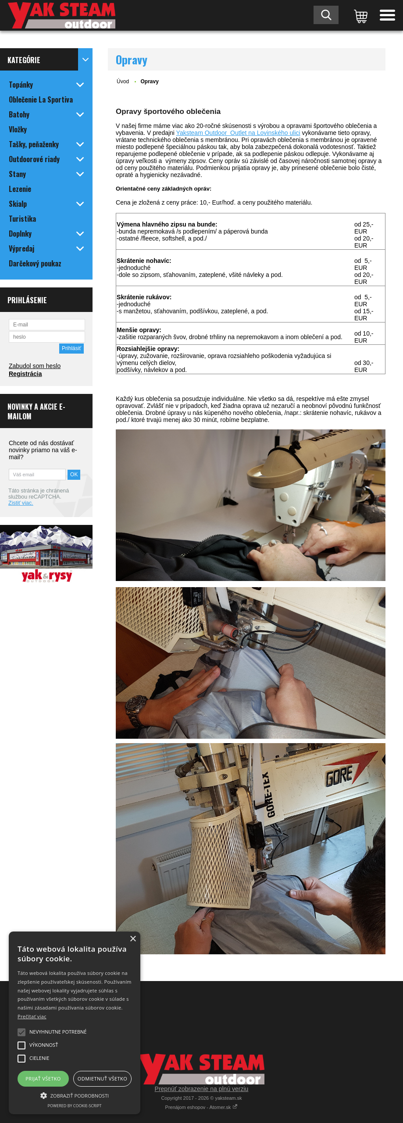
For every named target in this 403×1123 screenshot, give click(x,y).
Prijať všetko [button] (43, 1078)
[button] (75, 1095)
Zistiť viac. (20, 503)
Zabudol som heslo (35, 365)
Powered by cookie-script (75, 1106)
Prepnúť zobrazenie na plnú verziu (202, 1088)
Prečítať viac (32, 1016)
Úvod (123, 81)
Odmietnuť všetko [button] (102, 1078)
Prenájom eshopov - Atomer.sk (201, 1107)
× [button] (132, 939)
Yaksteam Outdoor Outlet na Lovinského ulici (238, 132)
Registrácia (25, 373)
